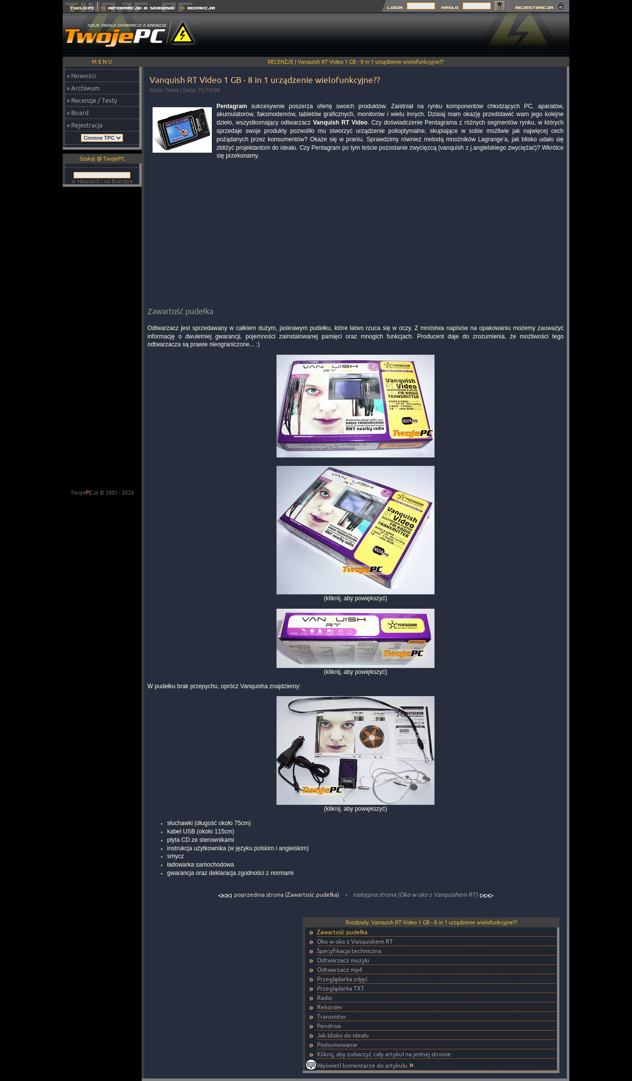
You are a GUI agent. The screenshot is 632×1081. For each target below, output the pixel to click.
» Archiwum (83, 87)
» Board (78, 112)
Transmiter (332, 1016)
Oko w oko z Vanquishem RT (355, 941)
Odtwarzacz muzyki (343, 960)
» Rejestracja (85, 125)
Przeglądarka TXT (340, 988)
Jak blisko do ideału (343, 1035)
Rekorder (330, 1007)
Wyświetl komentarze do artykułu (362, 1065)
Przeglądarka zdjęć (342, 979)
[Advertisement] (389, 34)
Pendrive (329, 1026)
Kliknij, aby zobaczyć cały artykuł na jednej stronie (384, 1054)
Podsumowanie (337, 1044)
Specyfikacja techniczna (349, 951)
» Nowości (81, 75)
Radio (324, 998)
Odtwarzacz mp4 (339, 969)
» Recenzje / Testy (92, 100)
